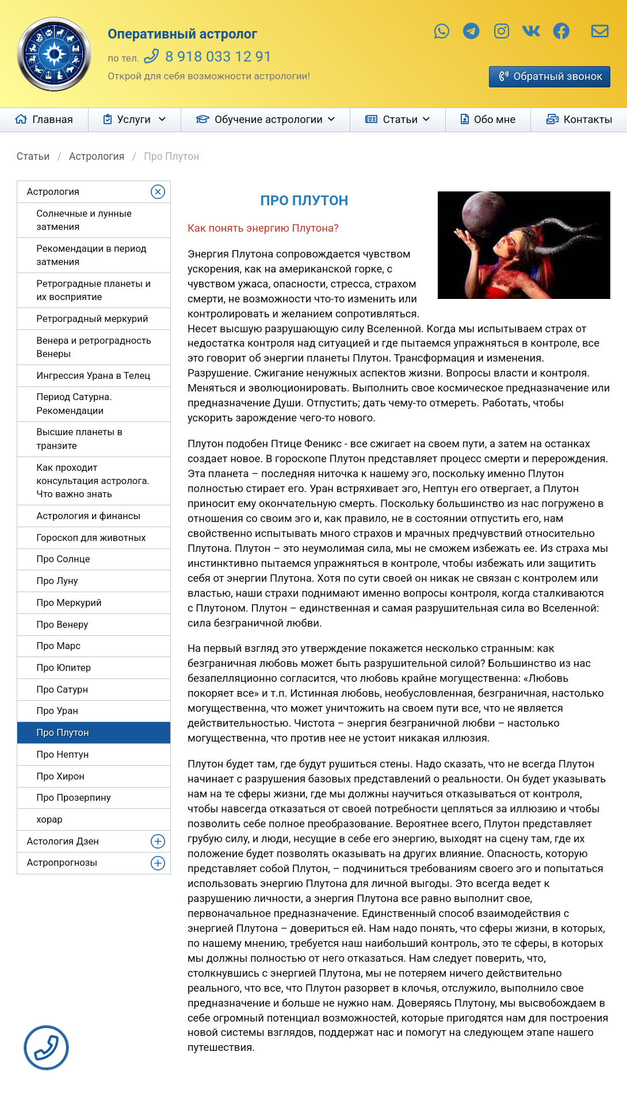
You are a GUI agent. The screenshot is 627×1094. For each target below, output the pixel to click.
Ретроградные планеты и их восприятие (93, 290)
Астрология (97, 156)
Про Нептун (62, 754)
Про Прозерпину (73, 797)
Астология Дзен (63, 841)
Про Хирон (60, 776)
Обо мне (495, 119)
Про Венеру (62, 624)
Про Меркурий (68, 602)
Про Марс (58, 645)
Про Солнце (63, 559)
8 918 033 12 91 (218, 56)
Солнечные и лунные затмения (84, 220)
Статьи (400, 119)
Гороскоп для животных (91, 537)
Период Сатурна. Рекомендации (74, 403)
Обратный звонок (558, 76)
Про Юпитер (63, 667)
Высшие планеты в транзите (79, 438)
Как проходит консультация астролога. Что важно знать (93, 481)
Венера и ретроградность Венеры (93, 347)
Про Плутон (62, 732)
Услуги (135, 119)
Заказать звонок (46, 1047)
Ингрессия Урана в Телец (93, 375)
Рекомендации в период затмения (91, 255)
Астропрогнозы (62, 862)
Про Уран (57, 710)
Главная (52, 119)
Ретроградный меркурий (92, 318)
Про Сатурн (62, 689)
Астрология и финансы (88, 515)
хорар (49, 819)
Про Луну (57, 580)
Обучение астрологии (269, 119)
